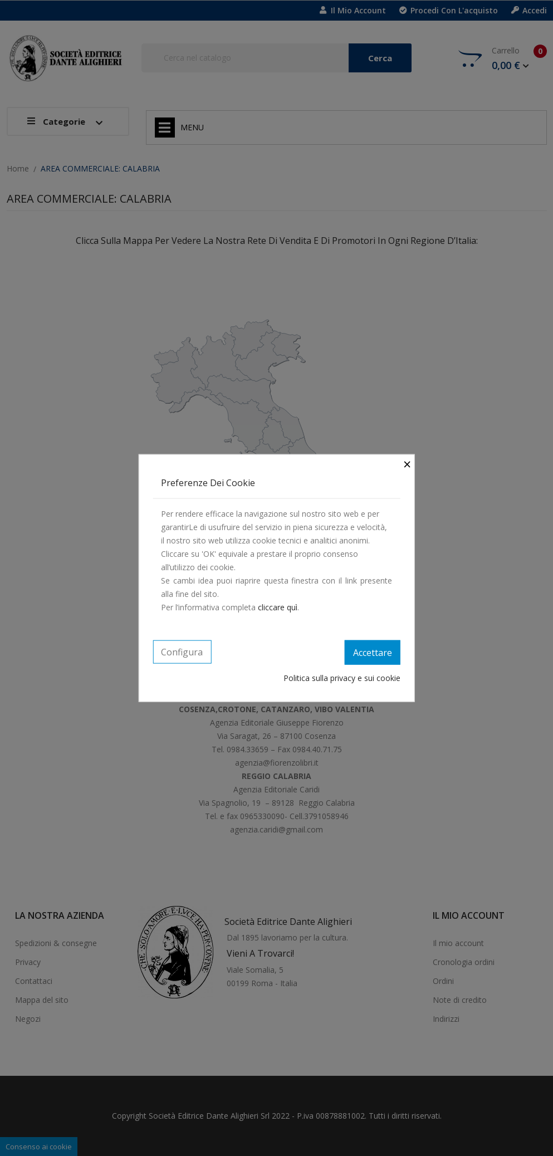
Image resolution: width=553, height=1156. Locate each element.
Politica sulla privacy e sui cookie (341, 677)
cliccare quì (277, 607)
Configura (182, 652)
